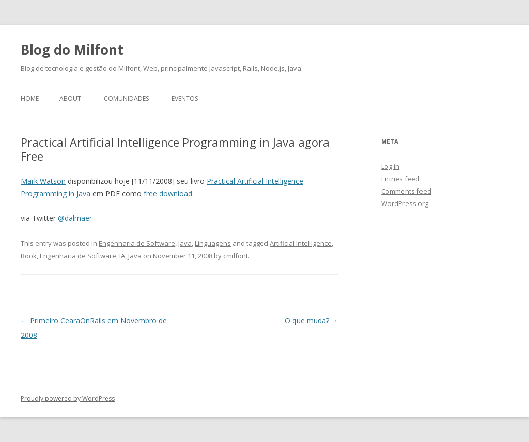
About (70, 98)
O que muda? (311, 320)
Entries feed (400, 178)
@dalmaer (75, 218)
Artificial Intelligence (301, 243)
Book (29, 255)
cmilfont (235, 255)
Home (30, 98)
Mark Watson (43, 181)
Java (185, 243)
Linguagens (213, 243)
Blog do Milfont (72, 49)
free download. (169, 193)
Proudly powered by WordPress (68, 398)
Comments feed (406, 191)
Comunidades (126, 98)
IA (122, 255)
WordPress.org (404, 203)
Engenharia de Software (137, 243)
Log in (390, 166)
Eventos (185, 98)
